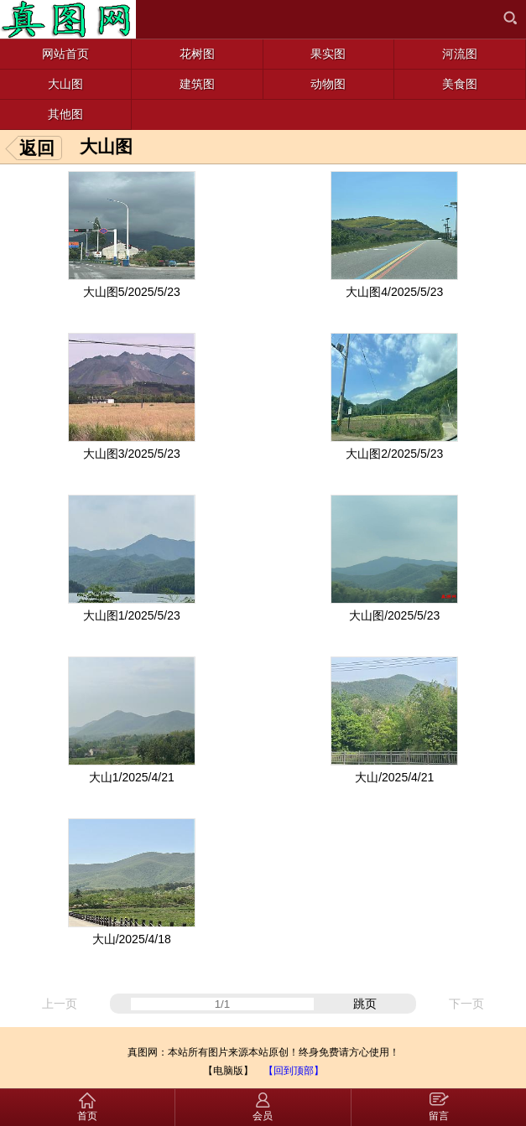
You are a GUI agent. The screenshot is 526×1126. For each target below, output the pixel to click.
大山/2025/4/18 (131, 939)
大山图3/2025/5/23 (131, 453)
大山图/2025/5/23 (394, 615)
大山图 (106, 146)
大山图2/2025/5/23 (394, 453)
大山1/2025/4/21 (131, 777)
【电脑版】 (228, 1071)
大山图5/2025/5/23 (131, 291)
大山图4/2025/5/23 (394, 291)
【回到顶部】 (293, 1071)
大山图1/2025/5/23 (131, 615)
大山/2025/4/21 (394, 777)
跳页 (365, 1003)
